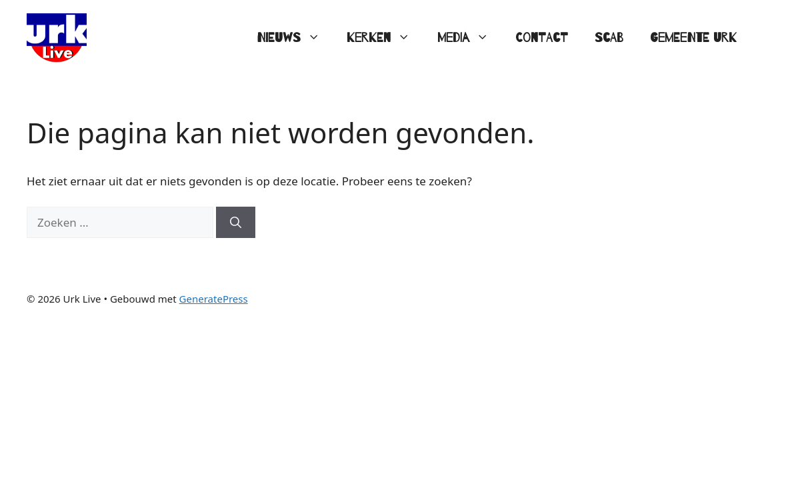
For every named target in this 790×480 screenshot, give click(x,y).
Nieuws (295, 38)
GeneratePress (213, 298)
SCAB (609, 38)
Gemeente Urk (693, 38)
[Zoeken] (235, 223)
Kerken (385, 38)
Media (469, 38)
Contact (541, 38)
